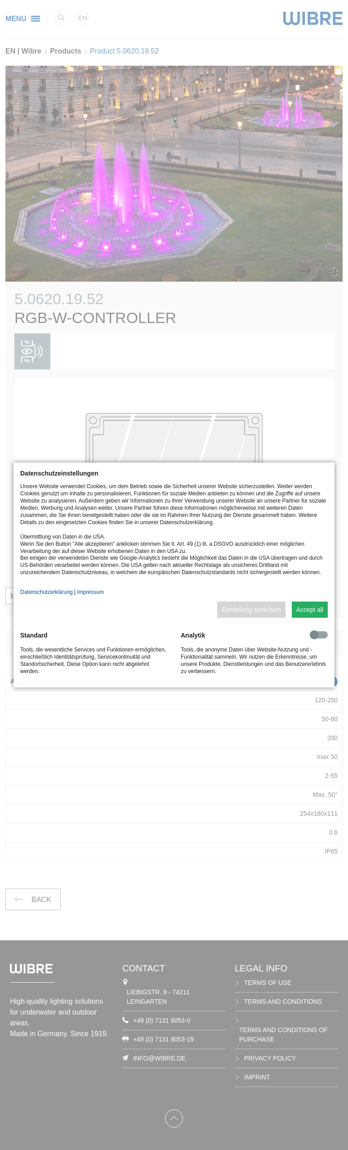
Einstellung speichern (251, 609)
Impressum (90, 592)
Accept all (309, 609)
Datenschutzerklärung (46, 592)
